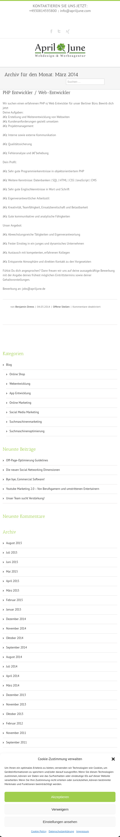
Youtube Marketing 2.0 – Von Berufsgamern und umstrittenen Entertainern (52, 489)
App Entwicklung (20, 393)
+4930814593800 (42, 10)
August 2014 (14, 657)
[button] (113, 759)
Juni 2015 (12, 562)
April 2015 (12, 581)
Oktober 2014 (14, 638)
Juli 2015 (11, 552)
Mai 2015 (12, 571)
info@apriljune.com (75, 10)
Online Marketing (20, 403)
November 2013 (16, 704)
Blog (9, 365)
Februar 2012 (14, 723)
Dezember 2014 (16, 619)
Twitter (59, 31)
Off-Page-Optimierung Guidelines (27, 460)
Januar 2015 (13, 609)
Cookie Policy (38, 831)
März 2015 (12, 590)
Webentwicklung (19, 384)
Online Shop (17, 374)
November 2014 (16, 628)
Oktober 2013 (14, 714)
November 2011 (16, 733)
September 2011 (16, 742)
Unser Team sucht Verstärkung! (25, 498)
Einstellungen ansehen (60, 822)
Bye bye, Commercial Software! (25, 479)
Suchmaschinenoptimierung (27, 431)
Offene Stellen (61, 306)
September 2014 (16, 647)
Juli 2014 (11, 666)
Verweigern (60, 809)
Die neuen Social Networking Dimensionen (33, 470)
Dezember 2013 (16, 695)
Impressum (82, 831)
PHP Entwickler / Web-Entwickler (37, 92)
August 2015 (14, 543)
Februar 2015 (14, 600)
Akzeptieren (60, 797)
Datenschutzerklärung (61, 831)
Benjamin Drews (24, 306)
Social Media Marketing (24, 412)
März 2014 (12, 685)
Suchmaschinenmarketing (25, 422)
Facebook (51, 31)
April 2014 (12, 676)
